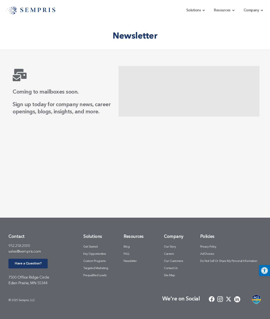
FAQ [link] (126, 253)
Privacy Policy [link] (208, 246)
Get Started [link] (90, 246)
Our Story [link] (170, 246)
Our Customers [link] (173, 261)
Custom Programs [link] (94, 261)
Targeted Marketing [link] (95, 268)
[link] (264, 270)
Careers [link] (169, 253)
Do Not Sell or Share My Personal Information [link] (228, 261)
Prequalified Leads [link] (95, 275)
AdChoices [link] (207, 253)
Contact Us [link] (171, 268)
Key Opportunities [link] (94, 253)
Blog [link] (127, 246)
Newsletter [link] (130, 261)
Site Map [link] (169, 275)
